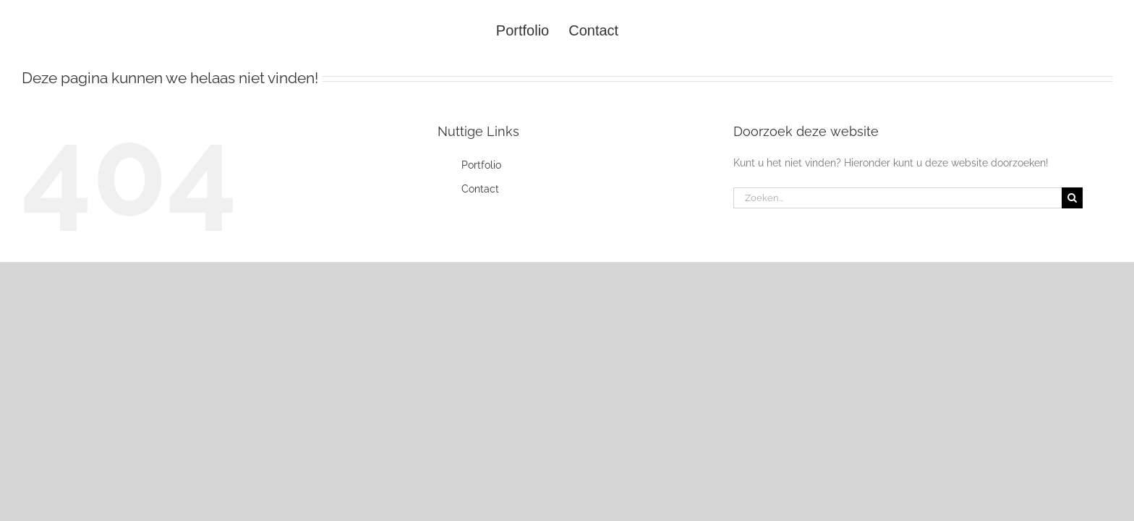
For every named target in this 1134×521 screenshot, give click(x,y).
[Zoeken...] (897, 197)
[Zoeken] (1072, 197)
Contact (480, 189)
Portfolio (481, 165)
